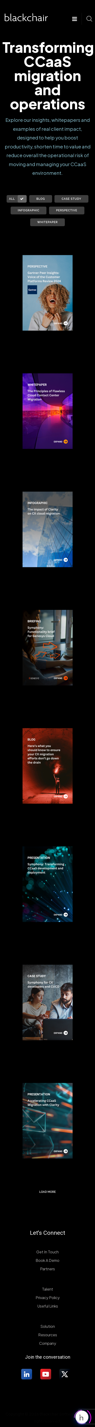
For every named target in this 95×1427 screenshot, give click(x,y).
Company (47, 1343)
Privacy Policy (48, 1297)
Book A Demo (47, 1260)
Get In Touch (47, 1251)
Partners (47, 1268)
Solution (47, 1326)
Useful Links (47, 1306)
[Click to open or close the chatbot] (81, 1415)
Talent (47, 1289)
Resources (47, 1334)
